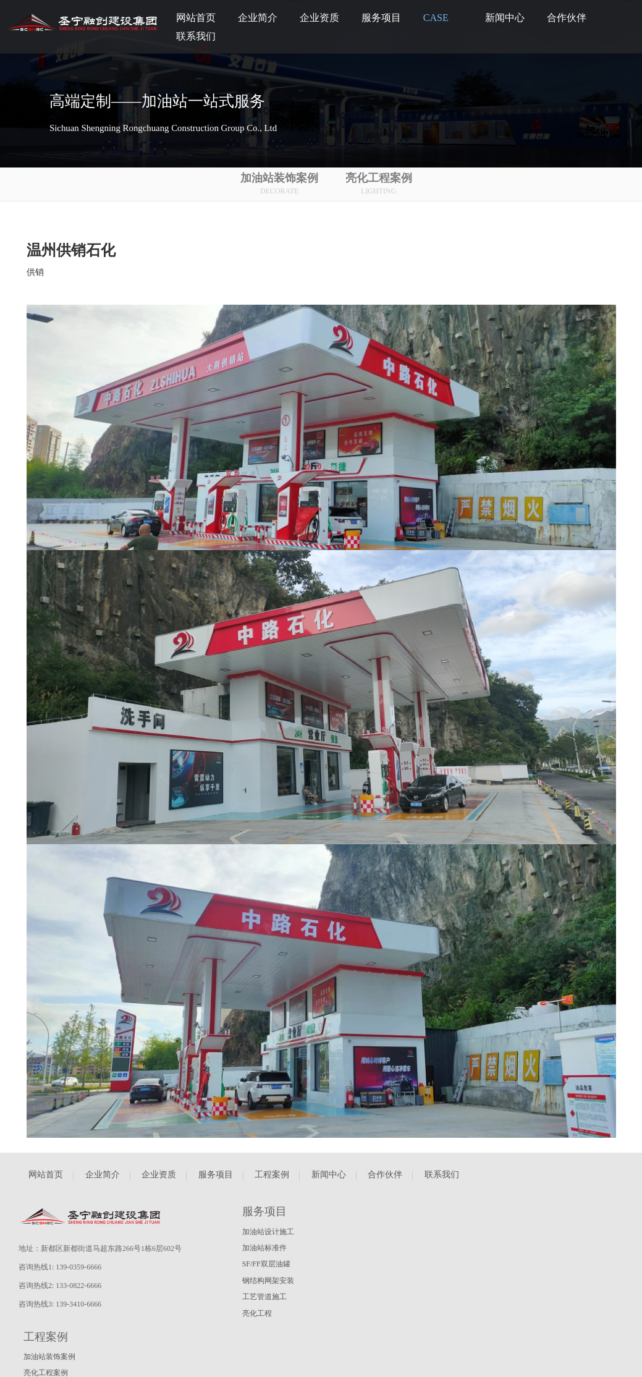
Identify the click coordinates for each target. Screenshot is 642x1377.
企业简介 (102, 1182)
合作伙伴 (385, 1182)
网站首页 (45, 1182)
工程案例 (272, 1182)
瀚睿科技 (24, 1358)
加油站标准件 (265, 1248)
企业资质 (158, 1182)
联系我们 (441, 1182)
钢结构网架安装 (269, 1280)
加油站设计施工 (269, 1231)
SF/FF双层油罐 (267, 1264)
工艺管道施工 (265, 1296)
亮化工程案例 (385, 184)
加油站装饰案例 (287, 184)
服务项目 (215, 1182)
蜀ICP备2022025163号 (81, 1358)
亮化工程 (257, 1313)
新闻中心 (328, 1182)
